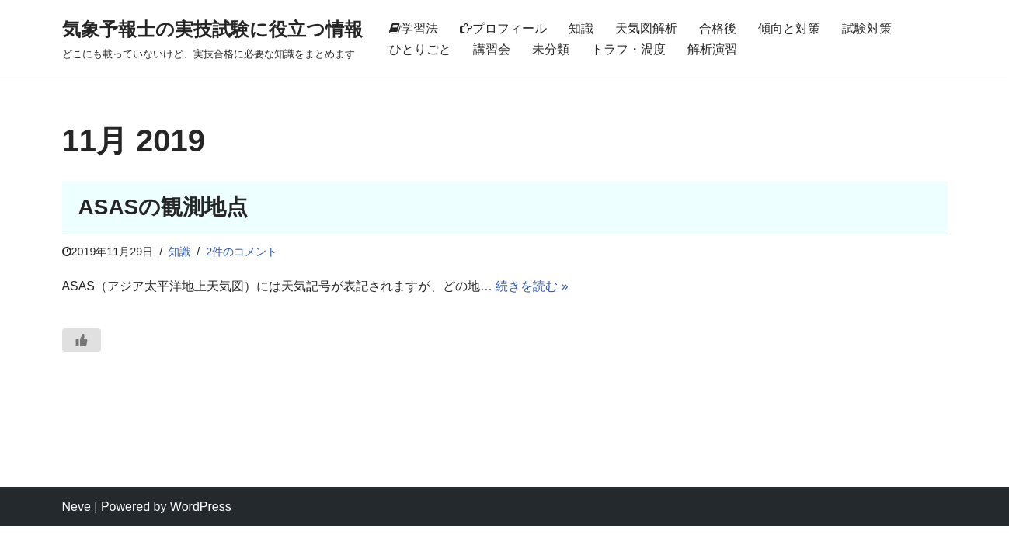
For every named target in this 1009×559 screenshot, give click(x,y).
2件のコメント (242, 251)
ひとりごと (420, 49)
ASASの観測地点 (163, 207)
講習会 (491, 49)
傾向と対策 (789, 28)
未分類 (550, 49)
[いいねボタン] (81, 340)
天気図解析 (646, 28)
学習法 (413, 28)
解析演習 (712, 49)
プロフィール (503, 28)
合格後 (717, 28)
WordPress (200, 539)
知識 (581, 28)
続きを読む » (532, 286)
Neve (76, 539)
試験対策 (867, 28)
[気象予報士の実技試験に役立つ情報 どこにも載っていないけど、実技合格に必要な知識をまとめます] (212, 38)
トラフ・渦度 (628, 49)
